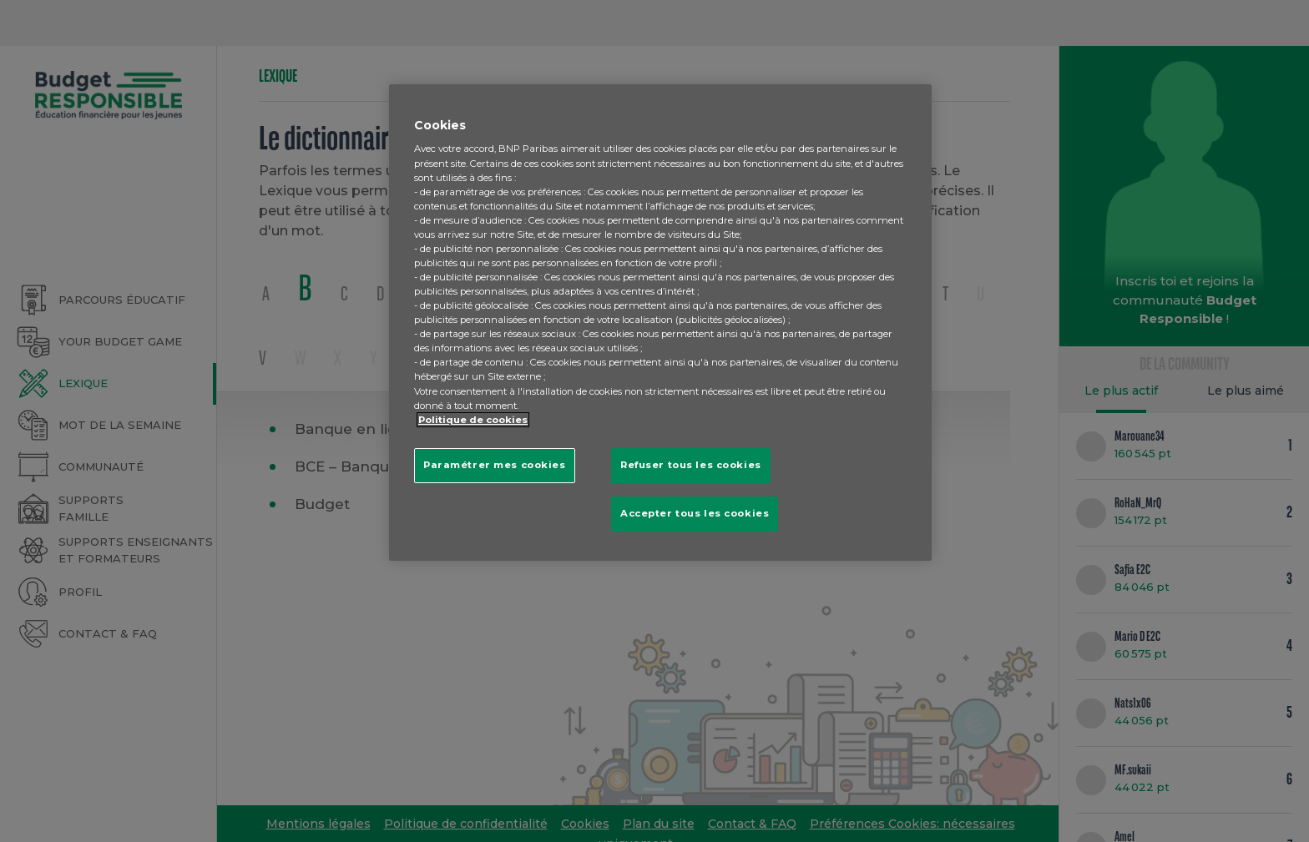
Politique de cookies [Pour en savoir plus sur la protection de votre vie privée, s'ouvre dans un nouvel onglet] (473, 420)
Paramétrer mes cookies (494, 465)
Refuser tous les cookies (690, 465)
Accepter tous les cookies (694, 513)
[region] (660, 322)
